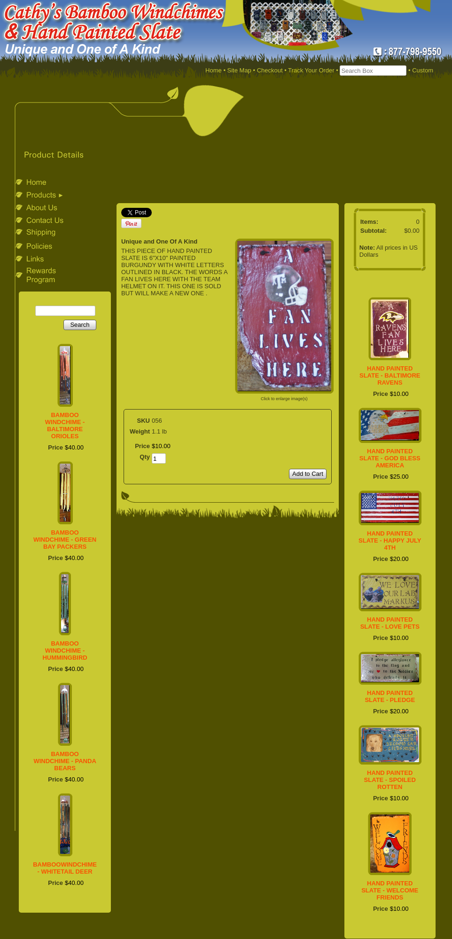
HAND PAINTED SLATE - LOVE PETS (390, 623)
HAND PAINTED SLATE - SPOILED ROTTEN (390, 779)
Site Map (239, 70)
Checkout (270, 70)
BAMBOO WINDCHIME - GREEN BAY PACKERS (64, 539)
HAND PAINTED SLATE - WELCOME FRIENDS (389, 890)
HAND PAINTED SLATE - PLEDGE (390, 696)
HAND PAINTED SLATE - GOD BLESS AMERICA (390, 458)
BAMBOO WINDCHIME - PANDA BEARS (64, 761)
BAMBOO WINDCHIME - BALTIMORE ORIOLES (65, 425)
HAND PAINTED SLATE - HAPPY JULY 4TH (389, 540)
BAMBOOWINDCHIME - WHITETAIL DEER (65, 868)
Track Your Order (311, 70)
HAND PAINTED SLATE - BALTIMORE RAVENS (390, 375)
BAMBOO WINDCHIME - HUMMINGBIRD (64, 650)
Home (213, 70)
